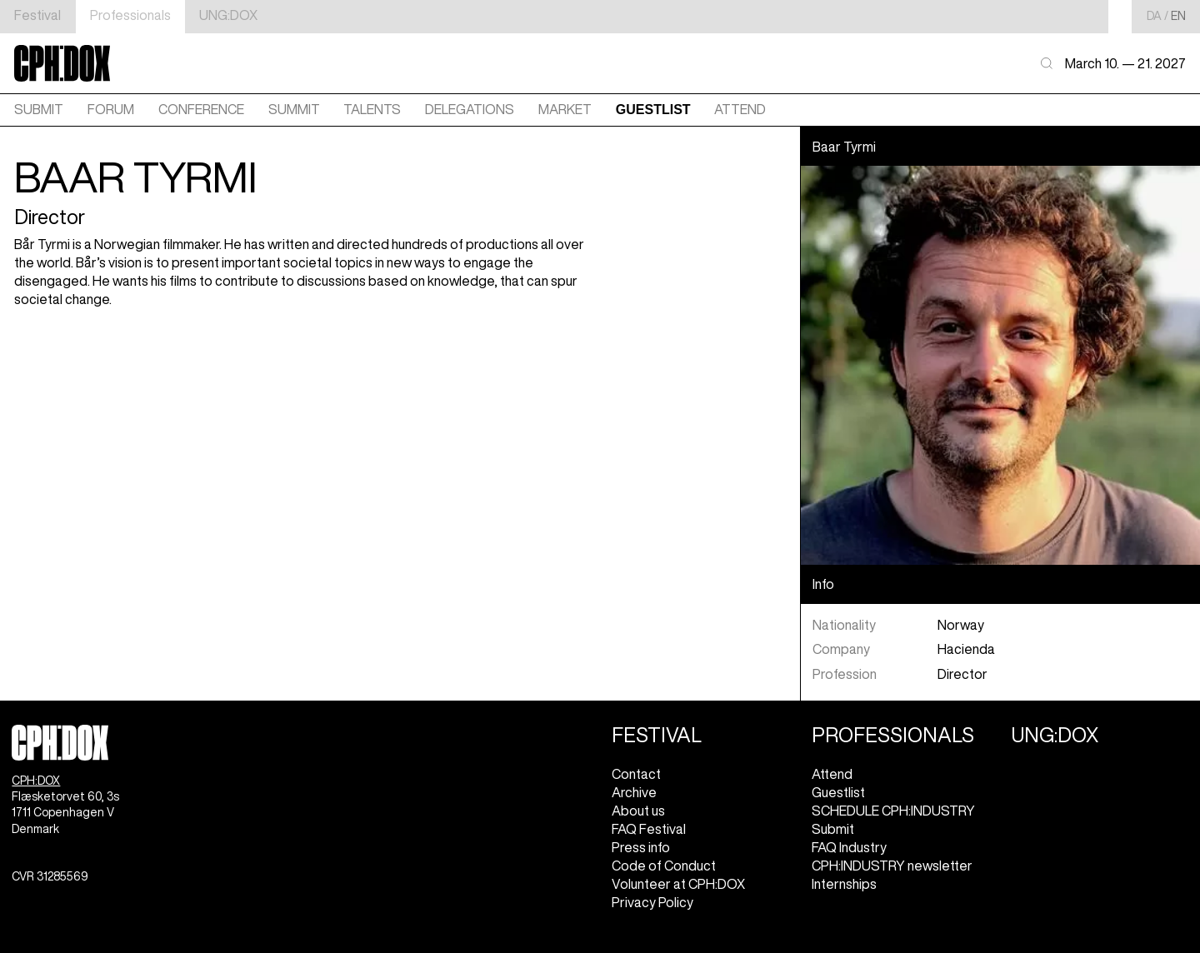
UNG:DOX (228, 15)
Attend (832, 774)
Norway (961, 624)
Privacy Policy (652, 902)
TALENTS (372, 109)
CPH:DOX (36, 780)
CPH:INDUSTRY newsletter (892, 865)
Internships (844, 884)
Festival (37, 15)
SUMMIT (294, 109)
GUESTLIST (653, 109)
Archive (634, 792)
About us (638, 810)
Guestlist (838, 792)
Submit (38, 109)
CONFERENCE (201, 109)
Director (963, 674)
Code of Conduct (664, 865)
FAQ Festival (649, 829)
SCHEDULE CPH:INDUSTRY (893, 810)
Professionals (130, 15)
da (1154, 16)
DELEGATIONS (469, 109)
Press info (641, 847)
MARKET (565, 109)
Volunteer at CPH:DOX (678, 884)
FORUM (111, 109)
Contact (636, 774)
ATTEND (740, 109)
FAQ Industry (849, 847)
